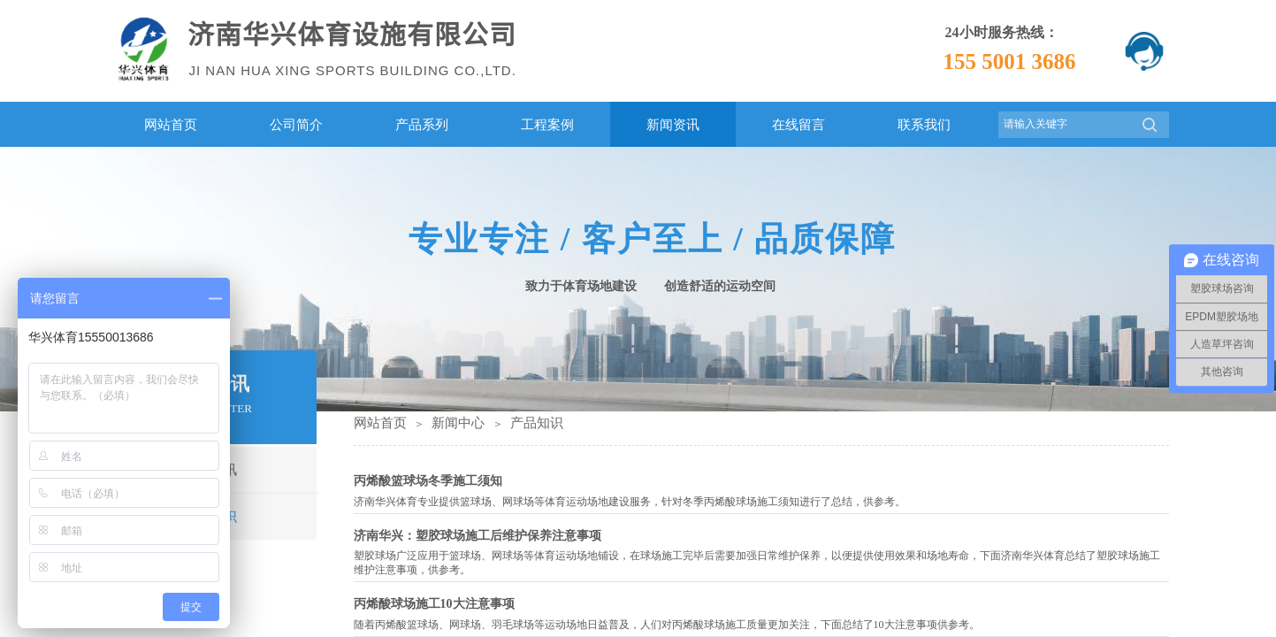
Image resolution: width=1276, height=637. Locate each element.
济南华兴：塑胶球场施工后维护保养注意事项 (477, 535)
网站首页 (380, 423)
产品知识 (536, 423)
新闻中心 (458, 423)
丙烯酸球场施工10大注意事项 (434, 603)
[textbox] (1065, 124)
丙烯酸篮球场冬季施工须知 (428, 480)
